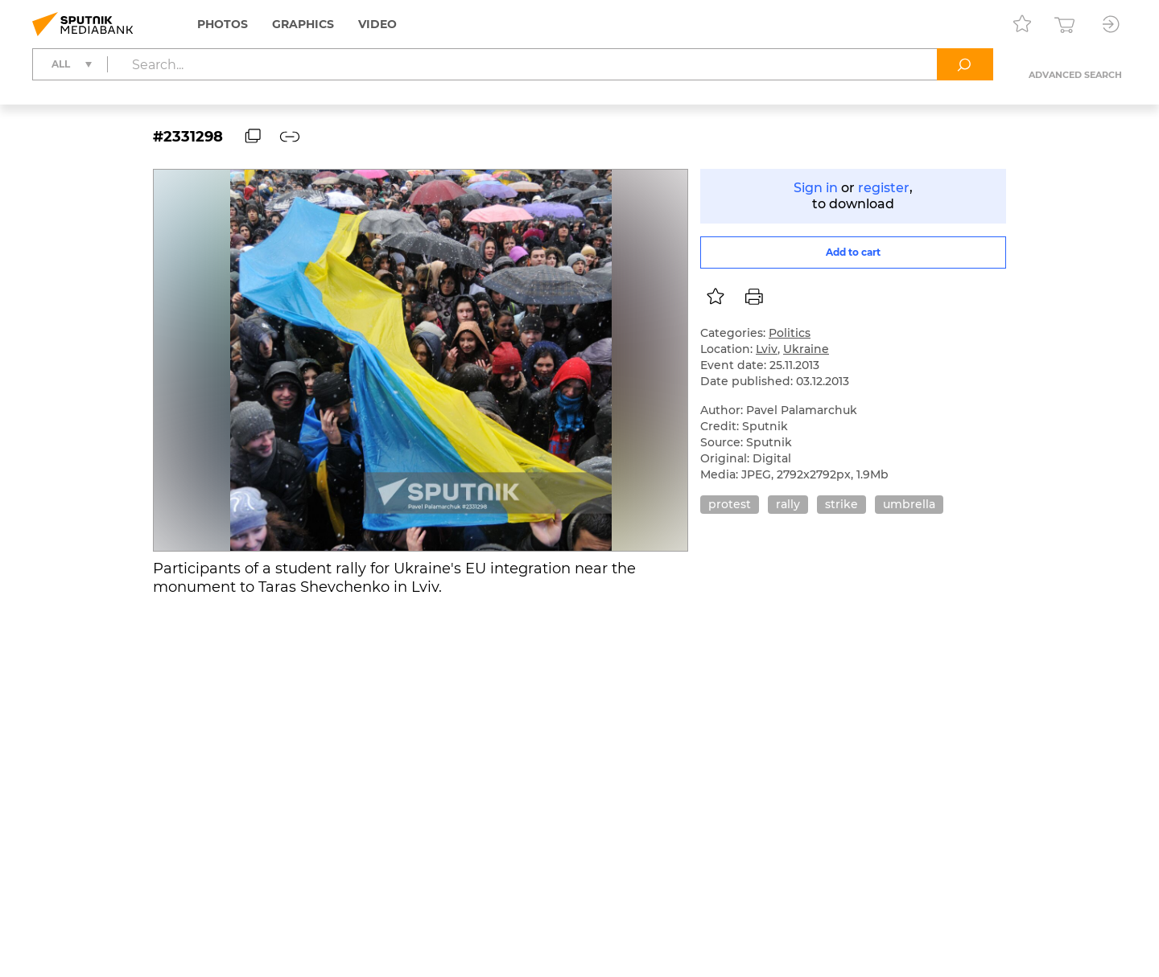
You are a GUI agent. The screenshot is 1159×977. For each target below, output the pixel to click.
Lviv (766, 349)
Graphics (303, 24)
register (883, 187)
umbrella (909, 504)
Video (377, 24)
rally (788, 504)
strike (841, 504)
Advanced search (1075, 74)
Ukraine (806, 349)
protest (729, 504)
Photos (222, 24)
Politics (789, 333)
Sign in (816, 187)
